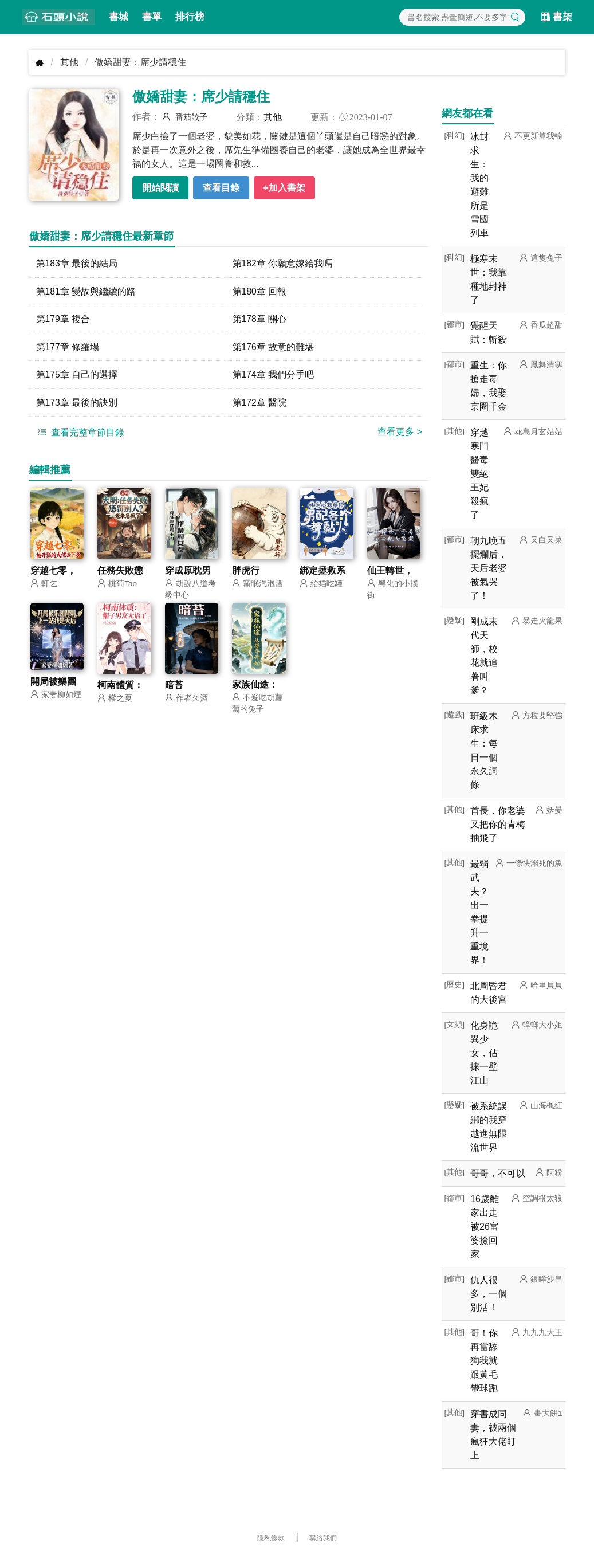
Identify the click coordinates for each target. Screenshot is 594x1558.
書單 (152, 16)
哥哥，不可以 (497, 1173)
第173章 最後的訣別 (77, 404)
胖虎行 (245, 572)
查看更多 (399, 433)
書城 (118, 16)
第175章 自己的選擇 (77, 375)
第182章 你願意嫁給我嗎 (283, 263)
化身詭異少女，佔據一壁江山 (484, 1053)
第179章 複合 (63, 319)
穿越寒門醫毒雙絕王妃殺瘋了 (479, 473)
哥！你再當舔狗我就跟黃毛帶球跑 (484, 1360)
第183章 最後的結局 (77, 263)
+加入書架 (284, 188)
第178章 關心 (260, 319)
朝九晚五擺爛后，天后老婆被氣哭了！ (488, 568)
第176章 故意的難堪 (273, 347)
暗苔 (174, 687)
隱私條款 (271, 1538)
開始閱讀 (160, 188)
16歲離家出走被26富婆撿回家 (484, 1226)
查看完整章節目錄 (79, 434)
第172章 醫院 (260, 404)
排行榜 (189, 16)
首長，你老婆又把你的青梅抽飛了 (497, 824)
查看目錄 (221, 188)
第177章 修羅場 (68, 347)
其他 (69, 62)
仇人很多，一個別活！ (488, 1293)
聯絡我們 (323, 1538)
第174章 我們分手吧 (273, 375)
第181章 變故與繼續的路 (86, 291)
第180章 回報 (260, 291)
